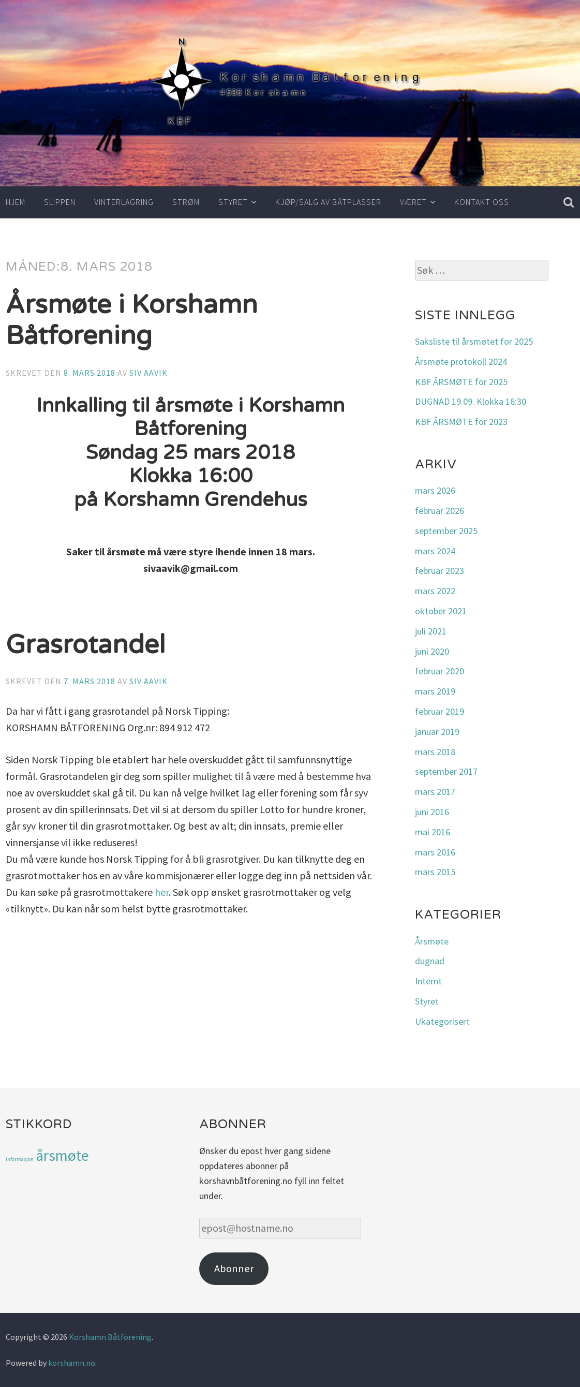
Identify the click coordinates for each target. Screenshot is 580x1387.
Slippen (60, 202)
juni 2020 (432, 651)
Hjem (15, 202)
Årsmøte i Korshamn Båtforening (132, 320)
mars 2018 (435, 752)
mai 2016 (432, 832)
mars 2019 (435, 691)
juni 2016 (432, 812)
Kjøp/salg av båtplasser (328, 202)
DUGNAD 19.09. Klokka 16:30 (470, 401)
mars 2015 (435, 872)
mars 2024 (435, 551)
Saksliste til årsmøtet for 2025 (474, 341)
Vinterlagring (124, 202)
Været (413, 202)
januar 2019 (437, 731)
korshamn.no (71, 1363)
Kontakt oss (481, 202)
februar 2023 (439, 571)
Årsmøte (432, 941)
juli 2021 (431, 631)
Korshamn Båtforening (110, 1337)
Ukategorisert (442, 1021)
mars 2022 (435, 591)
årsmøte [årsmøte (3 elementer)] (62, 1155)
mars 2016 (435, 852)
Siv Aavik (148, 372)
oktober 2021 (441, 611)
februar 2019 (439, 711)
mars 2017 (435, 792)
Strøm (186, 202)
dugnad (429, 961)
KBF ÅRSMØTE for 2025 (461, 382)
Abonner (234, 1268)
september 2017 (446, 771)
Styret (233, 202)
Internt (428, 981)
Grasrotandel (86, 644)
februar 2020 (439, 671)
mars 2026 (435, 490)
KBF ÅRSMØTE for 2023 (461, 421)
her (162, 892)
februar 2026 (439, 511)
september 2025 (446, 531)
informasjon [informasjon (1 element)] (20, 1159)
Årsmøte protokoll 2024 (461, 361)
